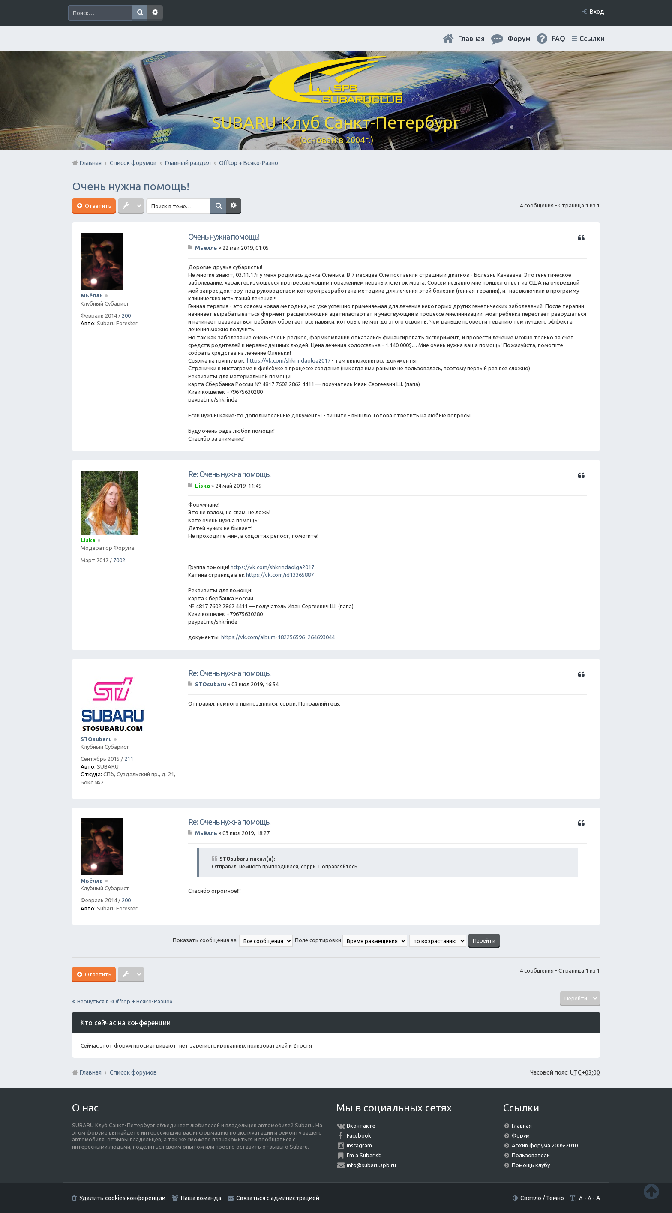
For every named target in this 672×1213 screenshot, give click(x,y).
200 (126, 315)
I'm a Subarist (364, 1155)
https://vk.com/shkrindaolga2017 (288, 360)
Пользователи (531, 1155)
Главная (471, 38)
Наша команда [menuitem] (201, 1198)
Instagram (359, 1145)
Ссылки (591, 38)
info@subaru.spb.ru (371, 1165)
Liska (88, 540)
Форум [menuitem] (519, 38)
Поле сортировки (351, 940)
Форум (521, 1135)
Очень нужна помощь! (130, 186)
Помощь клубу (531, 1165)
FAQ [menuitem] (558, 38)
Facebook (359, 1135)
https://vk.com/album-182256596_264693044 (278, 637)
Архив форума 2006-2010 (545, 1145)
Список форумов (133, 1072)
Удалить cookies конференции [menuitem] (122, 1198)
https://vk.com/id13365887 (280, 575)
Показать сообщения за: (233, 940)
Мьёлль (92, 295)
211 (128, 759)
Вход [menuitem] (597, 11)
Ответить (97, 206)
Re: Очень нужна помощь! (229, 474)
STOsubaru (96, 739)
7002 (119, 560)
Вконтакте (361, 1126)
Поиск (139, 13)
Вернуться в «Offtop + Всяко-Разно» (124, 1001)
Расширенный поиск (155, 13)
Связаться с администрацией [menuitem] (277, 1198)
